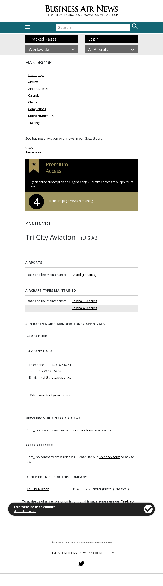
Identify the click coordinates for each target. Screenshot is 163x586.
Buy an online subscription (46, 182)
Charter (33, 102)
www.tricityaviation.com (55, 395)
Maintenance (38, 116)
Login (93, 39)
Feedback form (82, 430)
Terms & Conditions (63, 553)
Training (34, 123)
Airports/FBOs (38, 89)
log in (74, 182)
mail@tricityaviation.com (57, 377)
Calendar (34, 95)
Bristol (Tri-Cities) (84, 275)
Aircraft (33, 82)
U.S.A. (29, 148)
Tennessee (33, 152)
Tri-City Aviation (38, 489)
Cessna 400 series (84, 308)
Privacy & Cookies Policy (97, 553)
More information (25, 511)
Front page (36, 75)
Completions (37, 109)
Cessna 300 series (84, 301)
